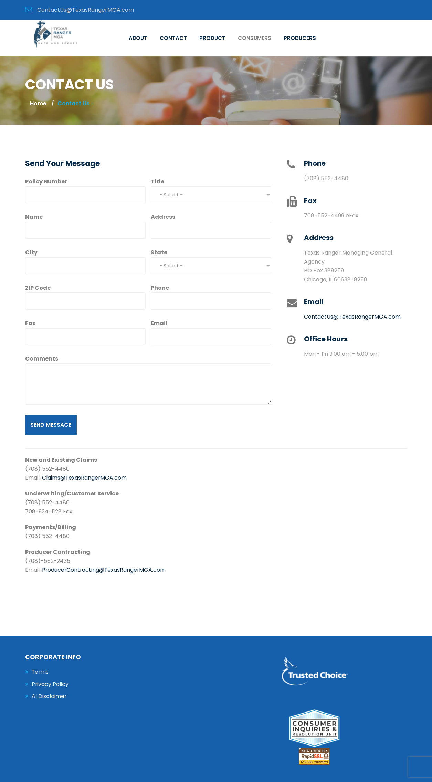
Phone (160, 288)
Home (38, 103)
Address (163, 217)
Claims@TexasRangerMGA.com (85, 478)
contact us (73, 103)
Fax (30, 323)
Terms (40, 672)
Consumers (254, 38)
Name (34, 217)
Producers (300, 38)
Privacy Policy (50, 684)
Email (159, 323)
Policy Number (46, 181)
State (159, 252)
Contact (173, 38)
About (138, 38)
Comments (41, 359)
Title (157, 181)
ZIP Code (38, 288)
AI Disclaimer (49, 696)
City (31, 252)
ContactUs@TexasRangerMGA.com (352, 317)
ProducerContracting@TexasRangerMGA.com (105, 570)
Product (212, 38)
